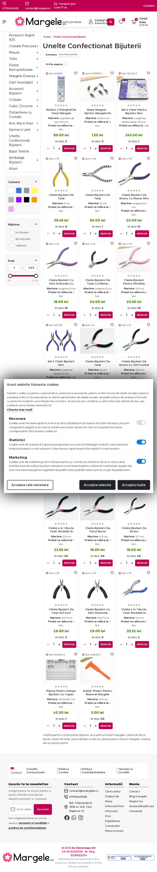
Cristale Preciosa (23, 46)
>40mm (19, 245)
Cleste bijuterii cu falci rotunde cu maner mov (61, 282)
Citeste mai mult (20, 410)
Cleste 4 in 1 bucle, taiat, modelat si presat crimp (61, 530)
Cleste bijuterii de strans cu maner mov (134, 196)
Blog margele (138, 795)
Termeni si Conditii (125, 770)
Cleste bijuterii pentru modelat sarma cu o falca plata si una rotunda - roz (134, 282)
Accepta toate (134, 485)
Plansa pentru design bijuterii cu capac (61, 692)
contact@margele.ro (81, 790)
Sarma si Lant (23, 130)
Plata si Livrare (114, 830)
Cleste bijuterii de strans (134, 529)
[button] (6, 21)
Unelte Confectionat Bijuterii (19, 140)
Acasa (47, 36)
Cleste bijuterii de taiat (61, 196)
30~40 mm (21, 239)
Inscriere (43, 808)
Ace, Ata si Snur (23, 123)
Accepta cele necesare (30, 485)
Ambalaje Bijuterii (23, 160)
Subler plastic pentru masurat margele (97, 692)
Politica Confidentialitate (93, 770)
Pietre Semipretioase (23, 67)
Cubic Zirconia (23, 106)
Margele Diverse (23, 76)
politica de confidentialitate (27, 827)
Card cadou (112, 791)
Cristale (23, 100)
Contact (149, 6)
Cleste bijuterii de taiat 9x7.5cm (61, 610)
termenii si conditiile (33, 822)
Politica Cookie (63, 770)
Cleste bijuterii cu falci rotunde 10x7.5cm (97, 611)
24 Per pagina (54, 64)
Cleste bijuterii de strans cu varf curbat (134, 362)
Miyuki (23, 52)
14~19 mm (21, 232)
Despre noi (136, 800)
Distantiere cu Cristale (20, 114)
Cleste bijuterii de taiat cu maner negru (97, 282)
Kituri (13, 169)
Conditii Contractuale (35, 770)
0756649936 (10, 8)
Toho (23, 59)
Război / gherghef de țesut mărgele (61, 111)
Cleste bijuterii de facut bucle (97, 529)
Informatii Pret (114, 805)
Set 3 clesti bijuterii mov (61, 362)
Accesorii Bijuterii (23, 91)
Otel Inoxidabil (23, 82)
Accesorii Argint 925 (22, 37)
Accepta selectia (97, 485)
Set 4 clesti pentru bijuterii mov (134, 111)
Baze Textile (19, 151)
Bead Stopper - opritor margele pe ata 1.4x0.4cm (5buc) (97, 112)
